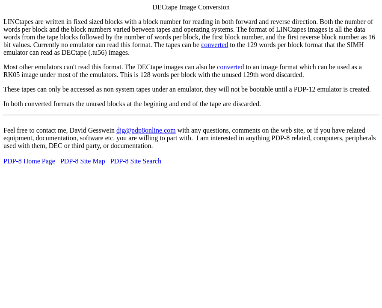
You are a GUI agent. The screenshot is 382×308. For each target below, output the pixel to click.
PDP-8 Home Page (29, 161)
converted (214, 44)
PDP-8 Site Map (82, 161)
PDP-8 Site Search (135, 161)
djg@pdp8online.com (146, 130)
